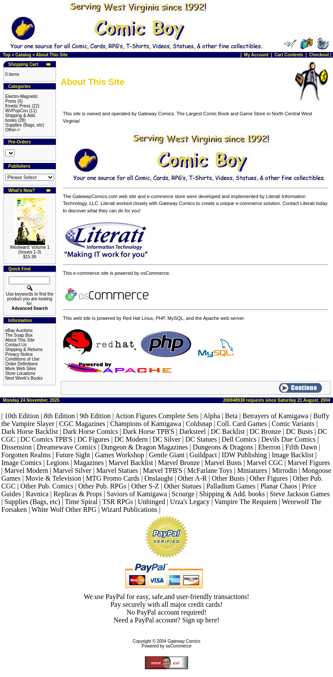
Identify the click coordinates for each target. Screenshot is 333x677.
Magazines (89, 462)
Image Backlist (292, 455)
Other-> (12, 129)
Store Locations (20, 373)
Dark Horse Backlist (29, 431)
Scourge (183, 494)
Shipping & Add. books (232, 494)
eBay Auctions (19, 330)
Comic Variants (293, 423)
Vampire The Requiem (245, 501)
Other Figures (268, 478)
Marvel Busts (223, 462)
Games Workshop (119, 455)
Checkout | (321, 54)
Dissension (16, 447)
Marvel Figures (308, 462)
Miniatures (252, 470)
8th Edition (59, 416)
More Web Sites (20, 368)
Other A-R (192, 478)
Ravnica (37, 494)
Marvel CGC (265, 462)
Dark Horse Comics (90, 431)
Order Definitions (21, 363)
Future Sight (73, 455)
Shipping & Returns (23, 349)
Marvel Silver (72, 470)
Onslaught (158, 478)
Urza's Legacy (189, 501)
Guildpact (203, 455)
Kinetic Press (17, 106)
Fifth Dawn (301, 447)
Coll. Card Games (242, 423)
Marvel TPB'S (163, 470)
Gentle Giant (167, 455)
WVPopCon (16, 110)
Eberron (269, 447)
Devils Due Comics (288, 439)
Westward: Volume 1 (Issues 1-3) (30, 249)
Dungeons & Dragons (223, 447)
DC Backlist (228, 431)
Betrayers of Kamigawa (275, 416)
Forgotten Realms (26, 455)
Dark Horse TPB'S (148, 431)
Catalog (23, 54)
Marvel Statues (117, 470)
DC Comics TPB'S (46, 439)
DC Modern (131, 439)
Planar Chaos (278, 486)
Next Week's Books (23, 378)
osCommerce (178, 646)
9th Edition (95, 416)
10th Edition (21, 416)
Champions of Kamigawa (145, 423)
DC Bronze (265, 431)
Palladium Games (230, 486)
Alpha (211, 416)
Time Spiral (81, 501)
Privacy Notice (19, 354)
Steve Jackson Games (300, 494)
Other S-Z (145, 486)
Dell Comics (239, 439)
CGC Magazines (82, 423)
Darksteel (192, 431)
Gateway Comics (184, 641)
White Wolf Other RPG (64, 509)
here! (212, 620)
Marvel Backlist (130, 462)
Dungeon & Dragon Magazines (144, 447)
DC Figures (93, 439)
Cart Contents (288, 54)
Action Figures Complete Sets (157, 416)
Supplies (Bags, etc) (24, 125)
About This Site (52, 54)
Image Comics (21, 462)
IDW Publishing (244, 455)
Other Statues (183, 486)
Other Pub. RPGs (102, 486)
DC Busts (299, 431)
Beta (231, 416)
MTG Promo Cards (113, 478)
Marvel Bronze (178, 462)
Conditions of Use (22, 359)
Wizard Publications (129, 509)
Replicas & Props (77, 494)
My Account (257, 54)
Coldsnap (199, 423)
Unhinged (151, 501)
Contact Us (15, 344)
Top (7, 54)
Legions (57, 462)
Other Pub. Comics (46, 486)
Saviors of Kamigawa (137, 494)
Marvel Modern (26, 470)
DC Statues (200, 439)
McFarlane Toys (209, 470)
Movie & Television (53, 478)
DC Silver (166, 439)
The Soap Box (19, 335)
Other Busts (228, 478)
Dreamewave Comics (66, 447)
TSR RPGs (117, 501)
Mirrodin (284, 470)
